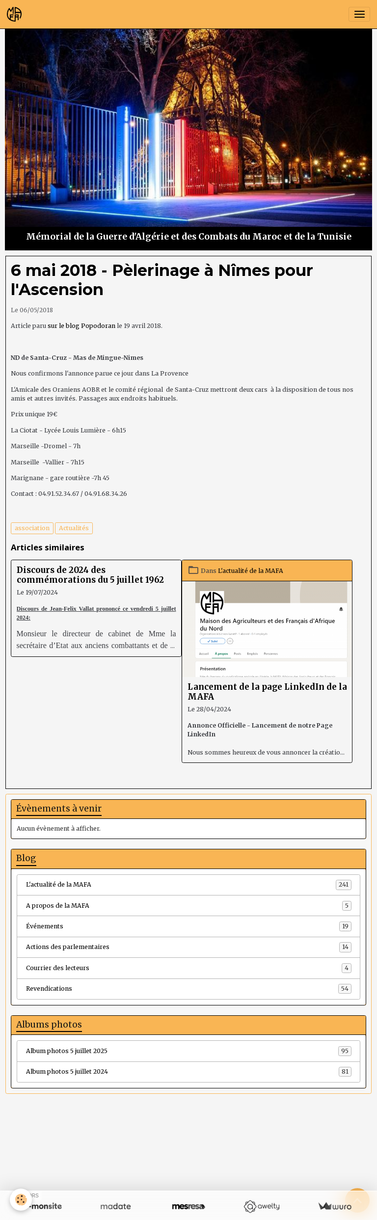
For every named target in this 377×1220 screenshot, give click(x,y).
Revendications (188, 989)
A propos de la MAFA (188, 906)
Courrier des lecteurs (188, 968)
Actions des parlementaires (188, 947)
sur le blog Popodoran (81, 325)
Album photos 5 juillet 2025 (188, 1051)
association (32, 528)
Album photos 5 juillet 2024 (188, 1072)
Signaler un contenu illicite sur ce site (249, 1171)
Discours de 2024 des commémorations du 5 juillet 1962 (90, 575)
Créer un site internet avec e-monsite (128, 1171)
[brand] (16, 14)
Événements (188, 926)
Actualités (74, 528)
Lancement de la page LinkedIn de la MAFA (267, 692)
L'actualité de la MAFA (250, 570)
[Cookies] (21, 1200)
